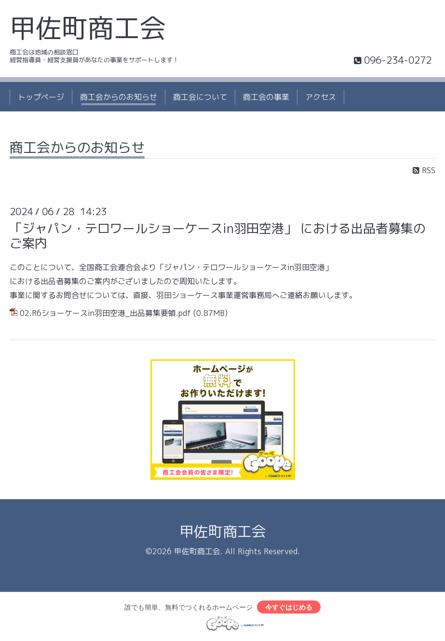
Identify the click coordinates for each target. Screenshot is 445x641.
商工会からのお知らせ (118, 97)
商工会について (200, 97)
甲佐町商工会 (88, 28)
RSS (424, 170)
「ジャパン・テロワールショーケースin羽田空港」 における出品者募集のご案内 (218, 235)
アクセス (320, 97)
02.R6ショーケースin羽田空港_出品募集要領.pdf (105, 313)
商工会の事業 (266, 97)
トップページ (41, 97)
